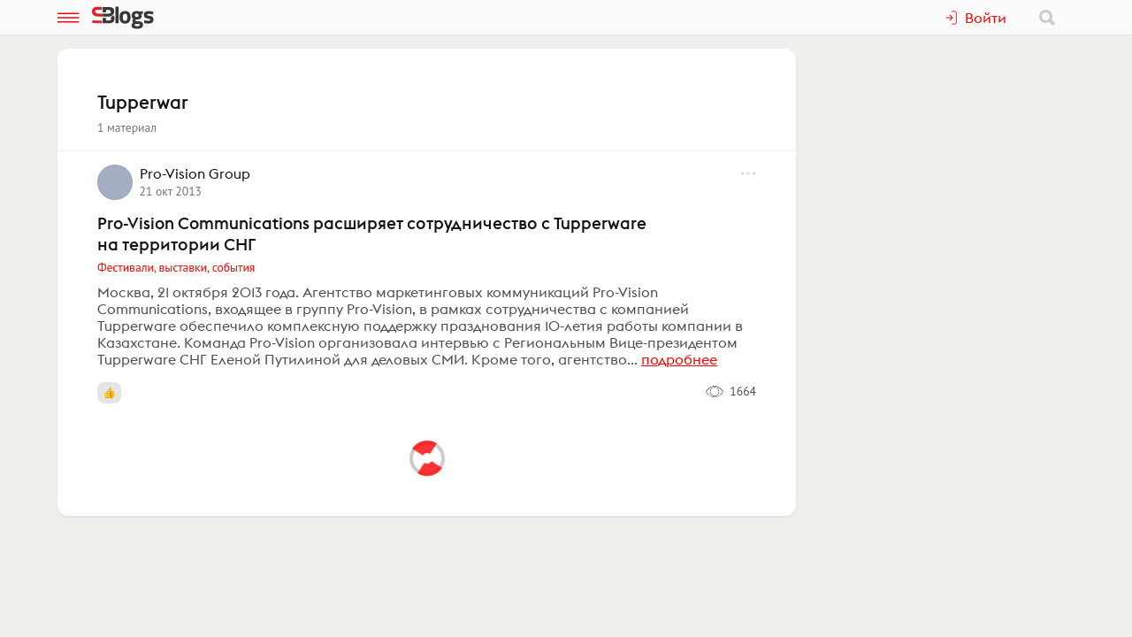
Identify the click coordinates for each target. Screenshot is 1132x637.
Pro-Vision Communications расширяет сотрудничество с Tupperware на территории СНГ (371, 233)
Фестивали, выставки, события (176, 267)
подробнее (679, 359)
